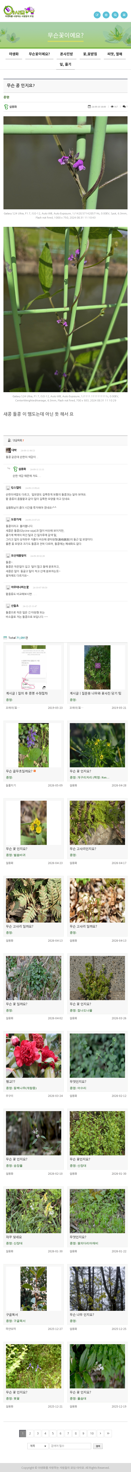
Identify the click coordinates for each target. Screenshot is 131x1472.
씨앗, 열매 (114, 53)
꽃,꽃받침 (90, 53)
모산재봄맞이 (16, 555)
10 (92, 1433)
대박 (11, 450)
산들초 (12, 606)
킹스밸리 (13, 487)
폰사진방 (66, 53)
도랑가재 (13, 519)
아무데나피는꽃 (17, 587)
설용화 (10, 106)
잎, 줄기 (65, 64)
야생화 (14, 53)
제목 (32, 1446)
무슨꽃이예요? (39, 53)
